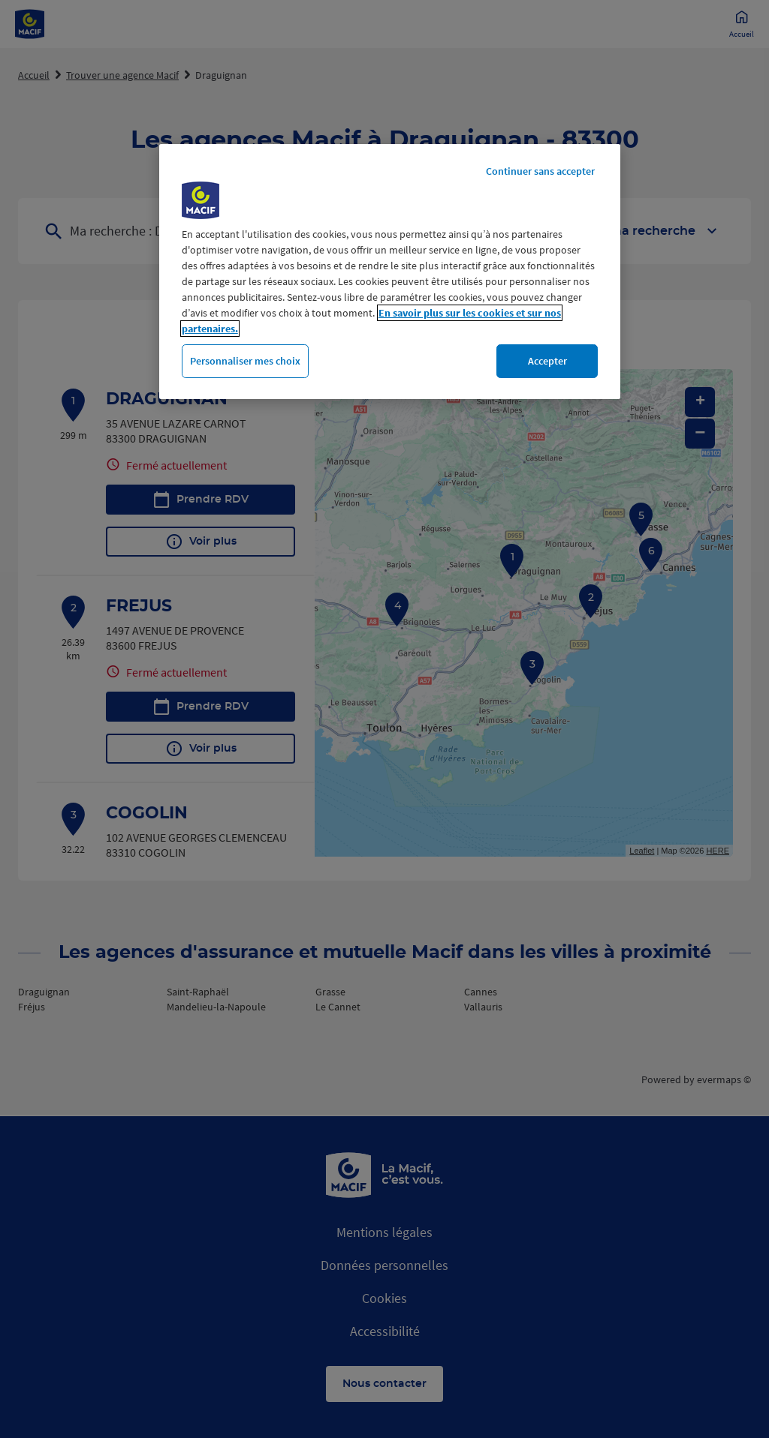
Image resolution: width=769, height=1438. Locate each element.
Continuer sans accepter (540, 171)
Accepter (547, 361)
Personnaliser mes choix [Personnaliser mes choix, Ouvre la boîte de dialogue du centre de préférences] (245, 361)
